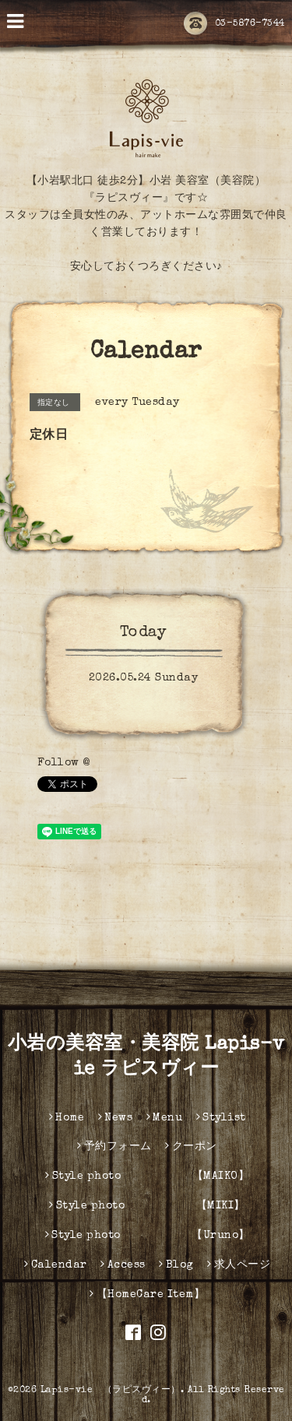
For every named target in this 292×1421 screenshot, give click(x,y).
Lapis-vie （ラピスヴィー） (110, 1390)
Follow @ (63, 763)
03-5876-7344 (234, 24)
